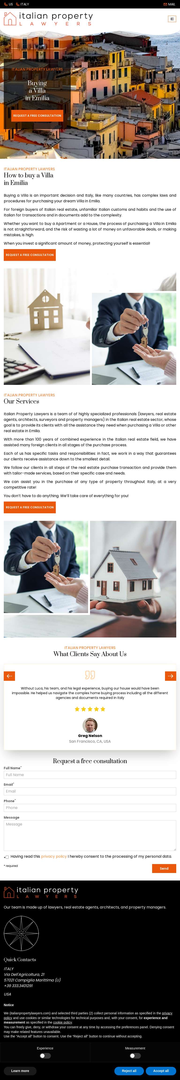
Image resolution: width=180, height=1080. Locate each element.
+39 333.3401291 (18, 985)
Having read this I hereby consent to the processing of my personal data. (91, 856)
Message (11, 817)
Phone (10, 801)
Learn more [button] (20, 1071)
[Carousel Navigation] (90, 676)
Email (9, 784)
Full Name (13, 768)
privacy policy (54, 856)
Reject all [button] (129, 1071)
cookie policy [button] (62, 1022)
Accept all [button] (161, 1071)
